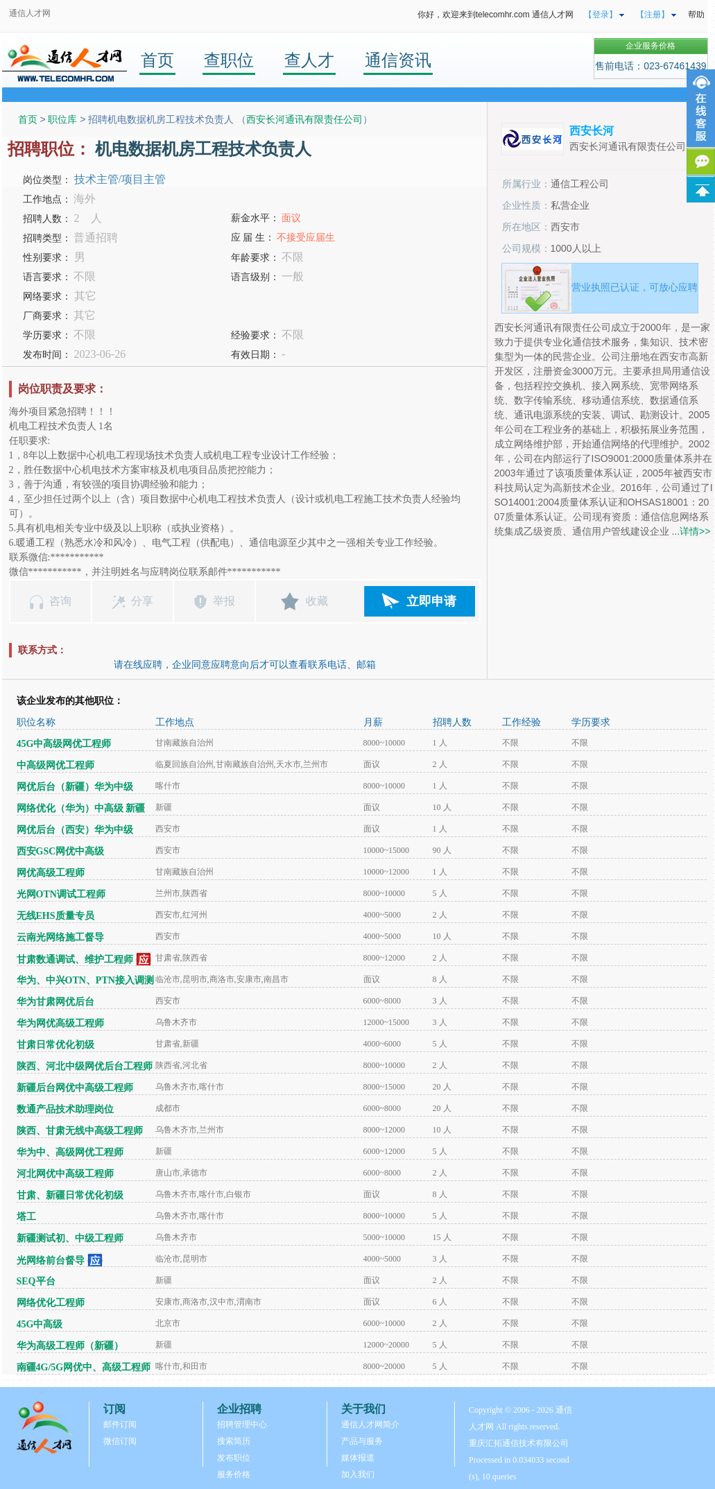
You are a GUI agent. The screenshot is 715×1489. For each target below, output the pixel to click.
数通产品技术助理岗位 (65, 1109)
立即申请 (431, 601)
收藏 (317, 601)
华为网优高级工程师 (60, 1023)
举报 (224, 601)
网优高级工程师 (51, 873)
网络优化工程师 (51, 1303)
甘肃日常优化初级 (55, 1045)
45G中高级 (40, 1324)
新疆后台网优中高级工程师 (75, 1088)
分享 (142, 601)
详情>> (695, 531)
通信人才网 (30, 13)
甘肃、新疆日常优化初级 (70, 1195)
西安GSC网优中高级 (61, 851)
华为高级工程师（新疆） (70, 1346)
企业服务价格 (650, 46)
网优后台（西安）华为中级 (75, 830)
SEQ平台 (36, 1281)
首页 (157, 60)
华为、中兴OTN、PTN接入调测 (85, 980)
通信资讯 (398, 60)
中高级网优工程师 (55, 765)
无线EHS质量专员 (55, 916)
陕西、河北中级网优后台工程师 (85, 1066)
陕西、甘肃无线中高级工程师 (80, 1131)
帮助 (696, 14)
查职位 (229, 60)
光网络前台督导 (51, 1260)
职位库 (62, 119)
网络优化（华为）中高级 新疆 (81, 808)
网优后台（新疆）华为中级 (75, 787)
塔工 (26, 1217)
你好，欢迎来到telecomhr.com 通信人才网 (495, 14)
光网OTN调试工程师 (61, 894)
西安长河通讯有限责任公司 (304, 119)
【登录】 (600, 14)
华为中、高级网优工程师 (70, 1152)
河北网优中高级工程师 (65, 1174)
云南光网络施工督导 (60, 937)
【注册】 (652, 14)
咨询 (60, 601)
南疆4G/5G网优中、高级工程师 (84, 1367)
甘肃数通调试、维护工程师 (75, 959)
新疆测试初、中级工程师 (70, 1238)
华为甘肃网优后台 (55, 1002)
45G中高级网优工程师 (64, 744)
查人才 (309, 60)
